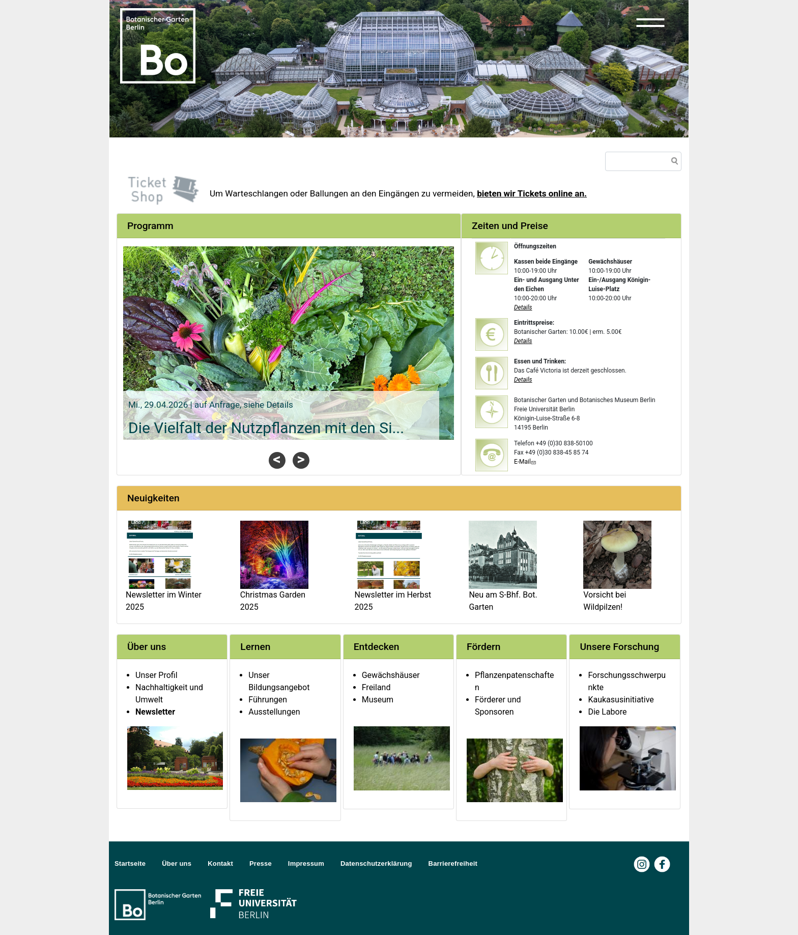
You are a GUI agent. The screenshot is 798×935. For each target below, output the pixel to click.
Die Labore (607, 712)
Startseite (130, 863)
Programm (150, 226)
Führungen (267, 699)
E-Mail (526, 461)
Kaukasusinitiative (620, 699)
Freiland (376, 687)
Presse (260, 863)
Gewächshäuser (391, 675)
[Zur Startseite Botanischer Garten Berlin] (157, 45)
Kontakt (220, 863)
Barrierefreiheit (453, 863)
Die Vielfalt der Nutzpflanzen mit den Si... (266, 428)
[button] (650, 22)
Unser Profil (156, 675)
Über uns (176, 863)
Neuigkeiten (153, 498)
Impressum (306, 863)
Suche (672, 162)
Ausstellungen (274, 712)
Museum (377, 699)
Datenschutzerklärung (376, 863)
